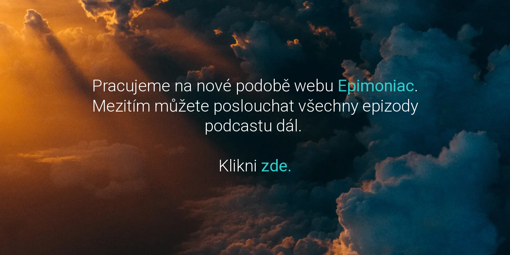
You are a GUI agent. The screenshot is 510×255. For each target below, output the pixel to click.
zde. (276, 165)
